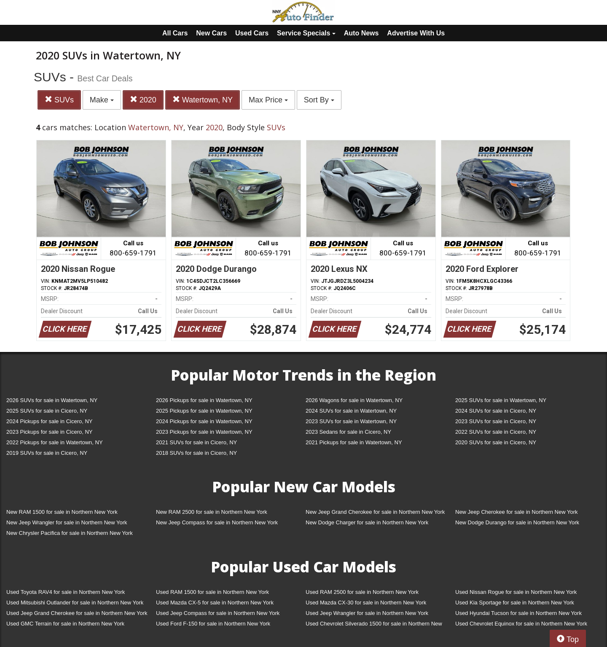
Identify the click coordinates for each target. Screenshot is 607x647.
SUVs (59, 99)
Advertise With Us (416, 33)
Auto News (361, 33)
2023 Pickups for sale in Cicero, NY (49, 432)
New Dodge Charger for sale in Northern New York (367, 522)
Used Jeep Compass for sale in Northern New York (217, 613)
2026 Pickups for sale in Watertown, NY (204, 400)
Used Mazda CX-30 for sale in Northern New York (366, 602)
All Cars (175, 33)
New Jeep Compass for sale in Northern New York (217, 522)
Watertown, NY (202, 99)
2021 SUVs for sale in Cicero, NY (196, 442)
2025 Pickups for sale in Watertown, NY (204, 411)
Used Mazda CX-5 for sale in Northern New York (215, 602)
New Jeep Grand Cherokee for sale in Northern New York (375, 512)
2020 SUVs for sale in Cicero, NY (495, 442)
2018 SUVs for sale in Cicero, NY (196, 453)
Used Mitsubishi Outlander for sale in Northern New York (74, 602)
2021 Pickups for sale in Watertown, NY (354, 442)
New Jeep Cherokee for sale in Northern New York (516, 512)
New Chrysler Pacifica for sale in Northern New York (69, 533)
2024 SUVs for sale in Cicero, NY (495, 411)
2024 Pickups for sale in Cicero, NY (49, 421)
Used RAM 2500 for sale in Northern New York (362, 592)
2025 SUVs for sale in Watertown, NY (500, 400)
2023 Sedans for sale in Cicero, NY (348, 432)
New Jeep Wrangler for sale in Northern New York (66, 522)
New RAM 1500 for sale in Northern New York (62, 512)
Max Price (268, 100)
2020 (143, 99)
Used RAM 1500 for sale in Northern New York (212, 592)
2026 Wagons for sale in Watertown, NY (354, 400)
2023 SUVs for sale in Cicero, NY (495, 421)
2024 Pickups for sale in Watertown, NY (204, 421)
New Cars (211, 33)
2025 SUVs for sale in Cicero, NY (46, 411)
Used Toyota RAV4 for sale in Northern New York (65, 592)
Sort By (319, 100)
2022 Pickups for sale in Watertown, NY (54, 442)
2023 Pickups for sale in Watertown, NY (204, 432)
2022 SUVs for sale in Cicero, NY (495, 432)
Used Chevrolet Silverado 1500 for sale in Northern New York (374, 625)
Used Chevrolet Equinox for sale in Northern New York (521, 623)
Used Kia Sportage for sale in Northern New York (514, 602)
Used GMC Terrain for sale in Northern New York (65, 623)
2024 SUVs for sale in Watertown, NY (351, 411)
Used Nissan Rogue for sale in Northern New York (516, 592)
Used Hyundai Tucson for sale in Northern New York (518, 613)
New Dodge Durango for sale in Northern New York (517, 522)
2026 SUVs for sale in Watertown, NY (51, 400)
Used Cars (252, 33)
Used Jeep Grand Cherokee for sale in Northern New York (77, 613)
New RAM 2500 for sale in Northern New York (211, 512)
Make (102, 100)
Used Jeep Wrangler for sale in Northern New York (367, 613)
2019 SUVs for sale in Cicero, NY (46, 453)
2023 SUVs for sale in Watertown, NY (351, 421)
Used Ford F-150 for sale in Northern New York (213, 623)
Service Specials (306, 33)
